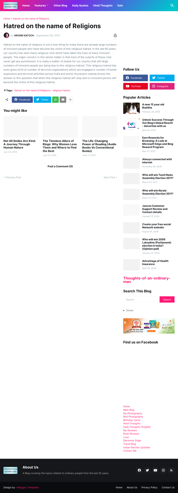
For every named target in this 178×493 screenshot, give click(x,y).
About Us (132, 487)
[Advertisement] (149, 39)
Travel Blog (129, 443)
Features (40, 5)
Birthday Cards (131, 420)
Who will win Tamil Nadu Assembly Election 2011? (157, 176)
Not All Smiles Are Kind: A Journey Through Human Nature (19, 144)
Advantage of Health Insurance (155, 262)
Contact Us (168, 487)
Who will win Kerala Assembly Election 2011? (157, 192)
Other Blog (60, 5)
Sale (120, 5)
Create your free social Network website (156, 226)
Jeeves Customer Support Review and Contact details (155, 209)
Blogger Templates (28, 487)
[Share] (114, 35)
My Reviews (130, 430)
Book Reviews (131, 433)
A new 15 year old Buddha (153, 106)
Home (26, 5)
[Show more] (70, 100)
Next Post (109, 177)
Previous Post (13, 177)
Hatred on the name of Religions (31, 18)
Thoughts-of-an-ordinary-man (146, 280)
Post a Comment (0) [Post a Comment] (60, 166)
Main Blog (128, 409)
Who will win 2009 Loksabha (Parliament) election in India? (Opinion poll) (156, 244)
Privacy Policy (149, 487)
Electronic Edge (132, 440)
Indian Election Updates (136, 447)
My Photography (132, 413)
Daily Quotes (80, 5)
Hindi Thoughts (102, 5)
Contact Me (129, 450)
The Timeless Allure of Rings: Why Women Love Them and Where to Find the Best (60, 146)
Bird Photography (133, 416)
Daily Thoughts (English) (137, 426)
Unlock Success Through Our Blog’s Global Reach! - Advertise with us (158, 123)
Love (126, 437)
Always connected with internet (157, 161)
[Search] (172, 6)
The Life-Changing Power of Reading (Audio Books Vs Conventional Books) (99, 146)
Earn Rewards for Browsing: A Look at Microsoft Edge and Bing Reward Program (157, 142)
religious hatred (61, 90)
